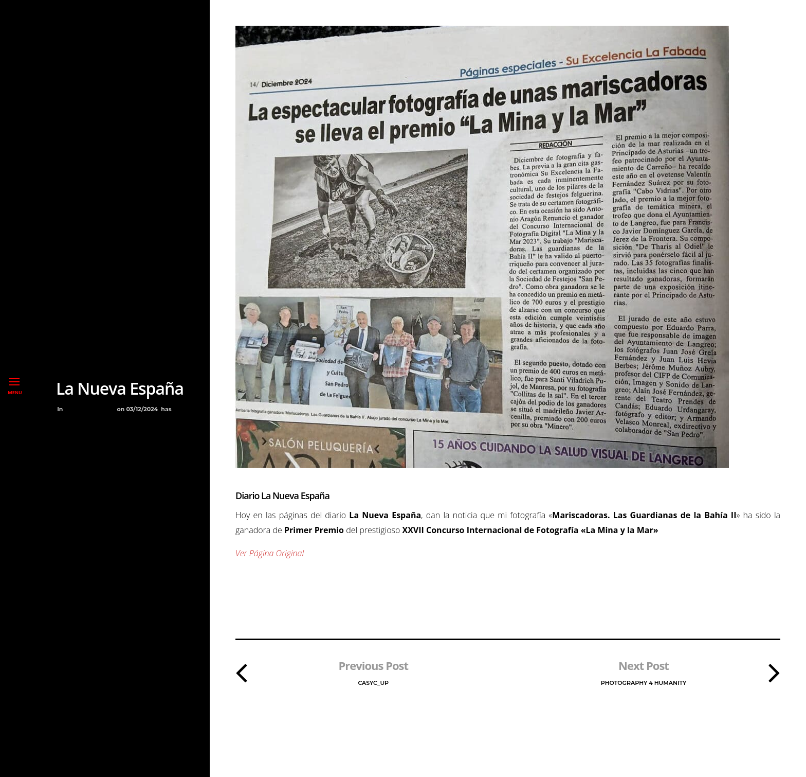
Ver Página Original (269, 553)
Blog (74, 409)
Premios (100, 409)
